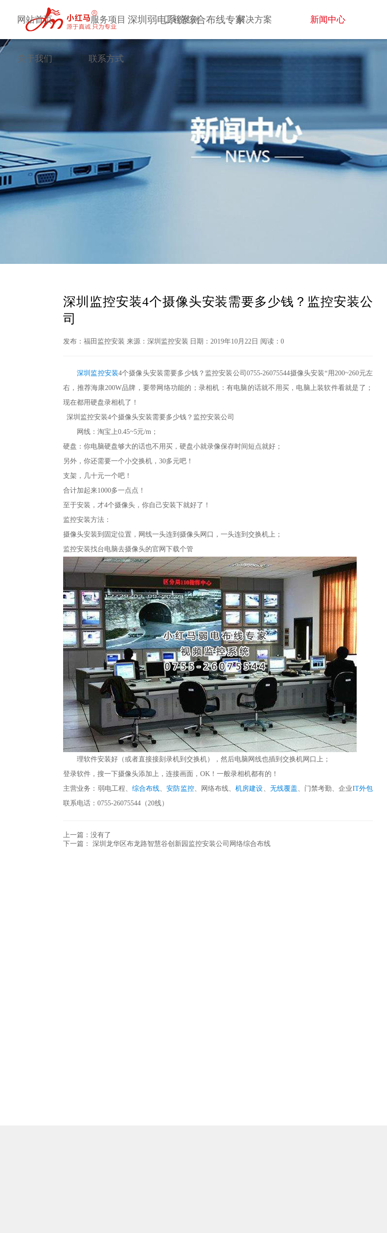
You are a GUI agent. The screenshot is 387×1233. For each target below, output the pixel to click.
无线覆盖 (283, 788)
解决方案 (254, 19)
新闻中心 (327, 19)
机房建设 (249, 788)
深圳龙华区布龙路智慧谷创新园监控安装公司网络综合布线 (181, 843)
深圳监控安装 (97, 373)
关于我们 (34, 59)
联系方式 (106, 59)
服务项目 (108, 19)
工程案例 (181, 19)
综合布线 (145, 788)
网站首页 (34, 19)
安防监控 (180, 788)
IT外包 (363, 788)
